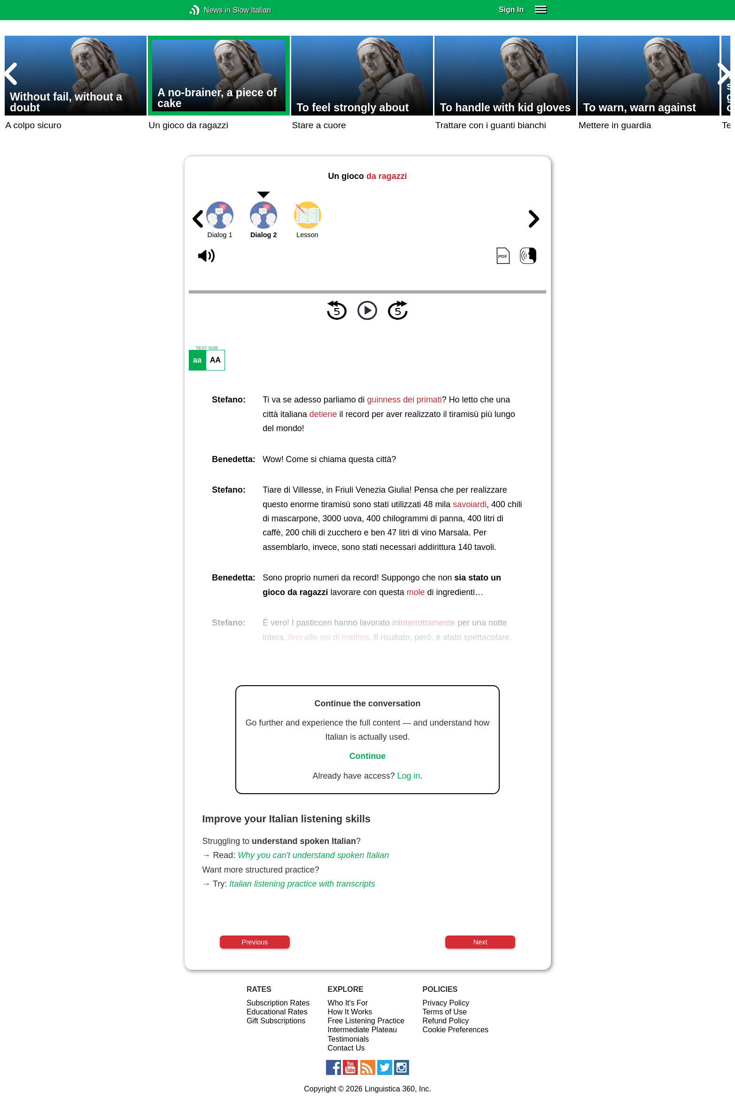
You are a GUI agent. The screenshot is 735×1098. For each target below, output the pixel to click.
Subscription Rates (278, 1003)
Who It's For (348, 1003)
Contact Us (346, 1048)
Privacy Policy (446, 1003)
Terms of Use (445, 1012)
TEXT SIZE (206, 348)
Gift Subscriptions (276, 1021)
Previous (254, 942)
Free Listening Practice (366, 1021)
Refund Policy (446, 1021)
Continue (367, 756)
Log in (408, 776)
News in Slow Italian (209, 10)
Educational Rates (277, 1012)
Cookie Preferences (456, 1030)
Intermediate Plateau (362, 1030)
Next (480, 942)
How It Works (350, 1012)
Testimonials (348, 1039)
